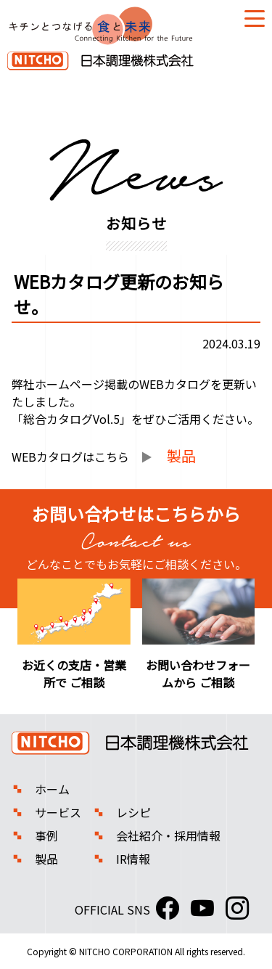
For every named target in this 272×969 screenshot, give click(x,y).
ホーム (52, 789)
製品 (46, 858)
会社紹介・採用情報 (168, 835)
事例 (46, 835)
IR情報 (133, 858)
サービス (58, 812)
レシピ (133, 812)
